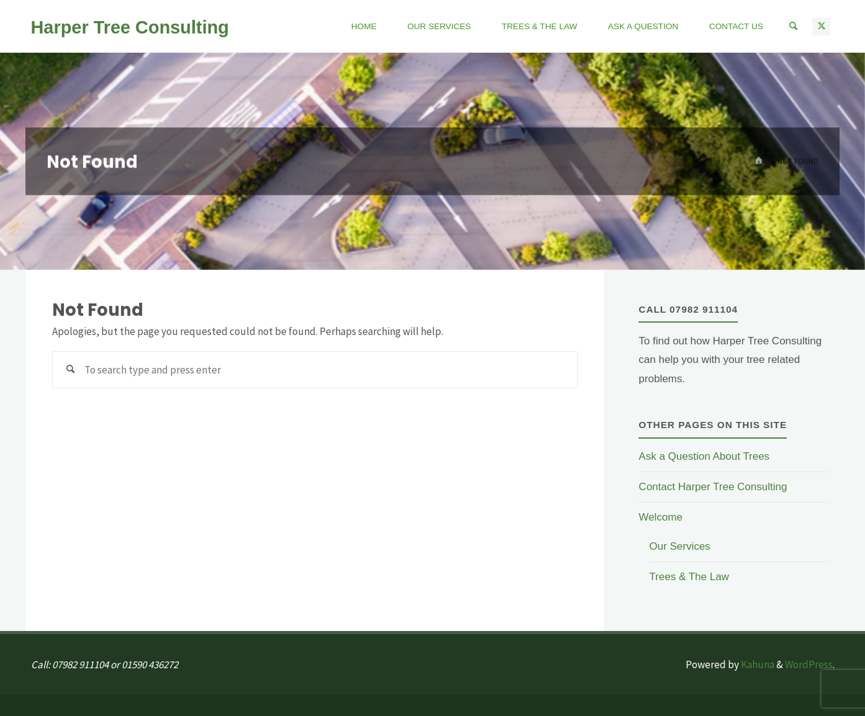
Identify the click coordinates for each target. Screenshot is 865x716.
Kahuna (756, 664)
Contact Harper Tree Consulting (713, 487)
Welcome (661, 517)
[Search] (793, 26)
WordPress (809, 664)
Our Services (679, 546)
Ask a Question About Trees (704, 456)
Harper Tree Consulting (130, 27)
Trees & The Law (689, 577)
